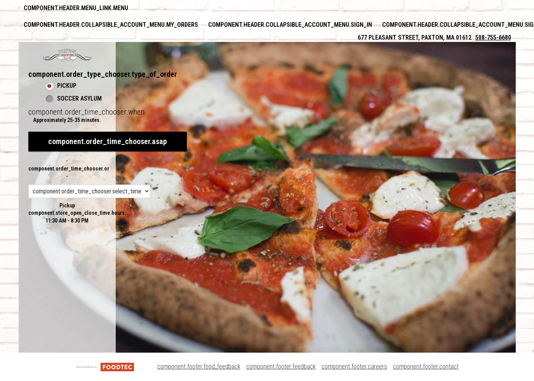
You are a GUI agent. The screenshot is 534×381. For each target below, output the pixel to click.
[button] (67, 55)
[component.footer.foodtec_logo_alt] (105, 366)
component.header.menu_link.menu (76, 8)
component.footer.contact (426, 366)
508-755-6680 (493, 37)
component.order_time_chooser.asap (107, 141)
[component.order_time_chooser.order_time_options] (89, 191)
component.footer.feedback (281, 366)
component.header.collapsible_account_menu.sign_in (290, 24)
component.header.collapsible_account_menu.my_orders (111, 24)
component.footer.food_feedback (198, 366)
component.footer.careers (354, 366)
